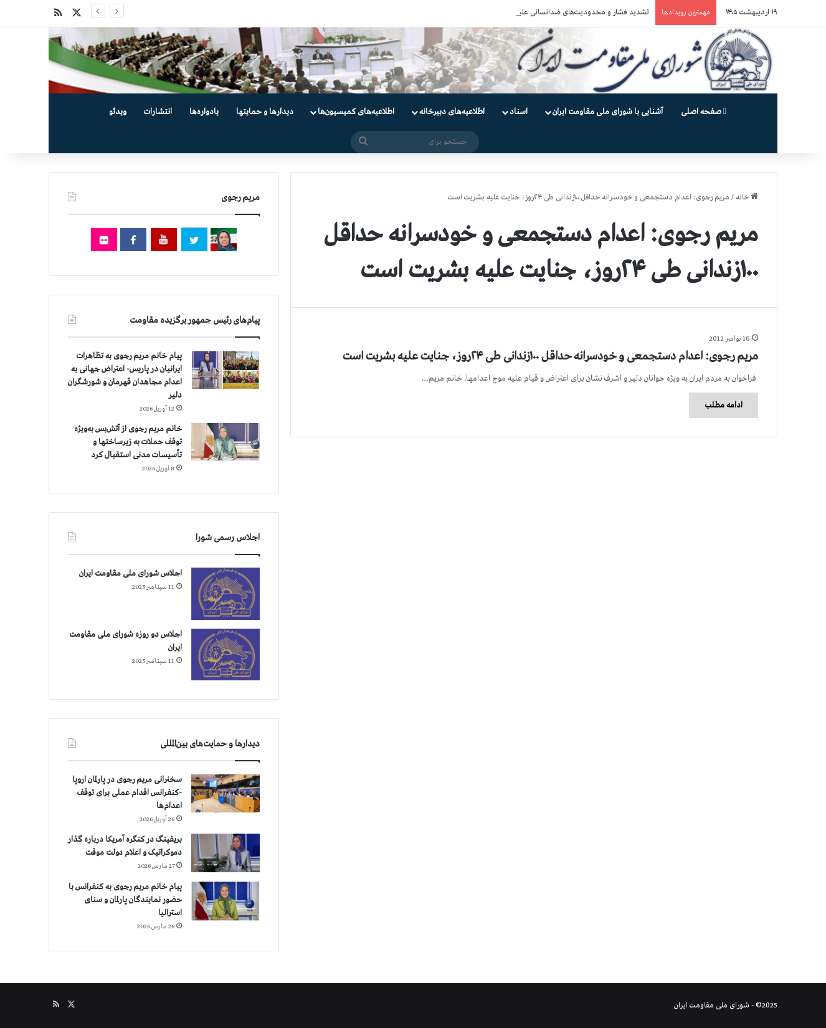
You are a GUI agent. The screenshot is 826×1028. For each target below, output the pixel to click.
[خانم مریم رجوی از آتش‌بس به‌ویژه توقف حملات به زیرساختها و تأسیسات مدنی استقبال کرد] (225, 441)
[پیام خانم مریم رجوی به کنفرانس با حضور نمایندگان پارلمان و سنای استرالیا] (225, 901)
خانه (747, 197)
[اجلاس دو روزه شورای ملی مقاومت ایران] (225, 654)
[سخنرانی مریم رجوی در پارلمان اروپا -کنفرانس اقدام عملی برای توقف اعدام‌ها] (225, 793)
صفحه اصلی (703, 112)
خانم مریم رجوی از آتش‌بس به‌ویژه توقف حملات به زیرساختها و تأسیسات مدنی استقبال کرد (128, 442)
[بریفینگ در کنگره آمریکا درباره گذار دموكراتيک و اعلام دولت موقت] (225, 853)
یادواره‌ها (204, 112)
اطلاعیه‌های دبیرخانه (452, 112)
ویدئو (117, 112)
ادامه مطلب (724, 405)
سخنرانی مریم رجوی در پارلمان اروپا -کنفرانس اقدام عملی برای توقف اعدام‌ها (127, 792)
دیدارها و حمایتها (264, 112)
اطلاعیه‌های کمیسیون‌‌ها (356, 112)
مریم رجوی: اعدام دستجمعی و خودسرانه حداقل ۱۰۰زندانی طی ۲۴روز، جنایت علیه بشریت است (550, 356)
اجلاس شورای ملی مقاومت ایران (130, 573)
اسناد (519, 112)
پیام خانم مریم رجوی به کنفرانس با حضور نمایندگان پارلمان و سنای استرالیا (125, 900)
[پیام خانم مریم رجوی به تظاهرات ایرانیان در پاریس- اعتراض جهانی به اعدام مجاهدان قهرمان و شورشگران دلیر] (225, 369)
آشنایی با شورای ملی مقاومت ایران (608, 112)
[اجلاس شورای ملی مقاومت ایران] (225, 593)
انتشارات (158, 112)
